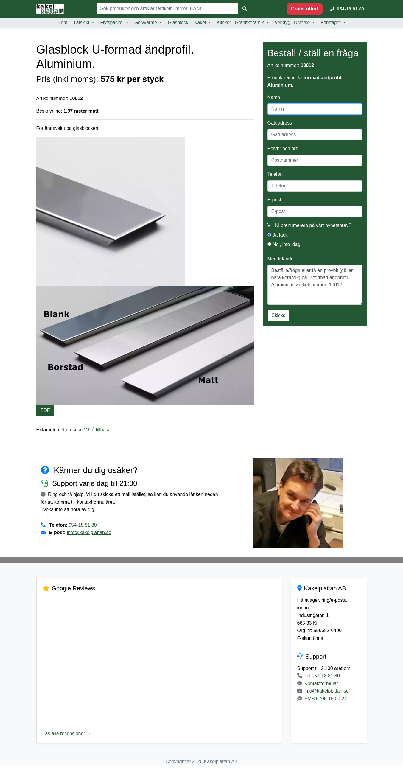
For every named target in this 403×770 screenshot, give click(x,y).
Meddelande (280, 258)
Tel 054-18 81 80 (322, 675)
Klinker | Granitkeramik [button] (241, 22)
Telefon (275, 174)
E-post (274, 199)
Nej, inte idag (284, 244)
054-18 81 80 (83, 525)
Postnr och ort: (282, 148)
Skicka (279, 315)
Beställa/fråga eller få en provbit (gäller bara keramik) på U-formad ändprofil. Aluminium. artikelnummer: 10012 (314, 285)
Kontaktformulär (321, 683)
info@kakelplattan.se (89, 532)
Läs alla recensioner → (67, 733)
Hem (62, 22)
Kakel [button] (200, 22)
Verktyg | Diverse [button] (293, 22)
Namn (273, 97)
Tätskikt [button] (82, 22)
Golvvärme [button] (146, 22)
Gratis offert (304, 8)
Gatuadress (279, 122)
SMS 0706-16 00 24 (325, 698)
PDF (45, 410)
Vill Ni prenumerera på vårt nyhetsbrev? (309, 225)
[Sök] (168, 8)
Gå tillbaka (99, 429)
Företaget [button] (331, 22)
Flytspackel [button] (112, 22)
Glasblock (178, 22)
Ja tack (277, 234)
